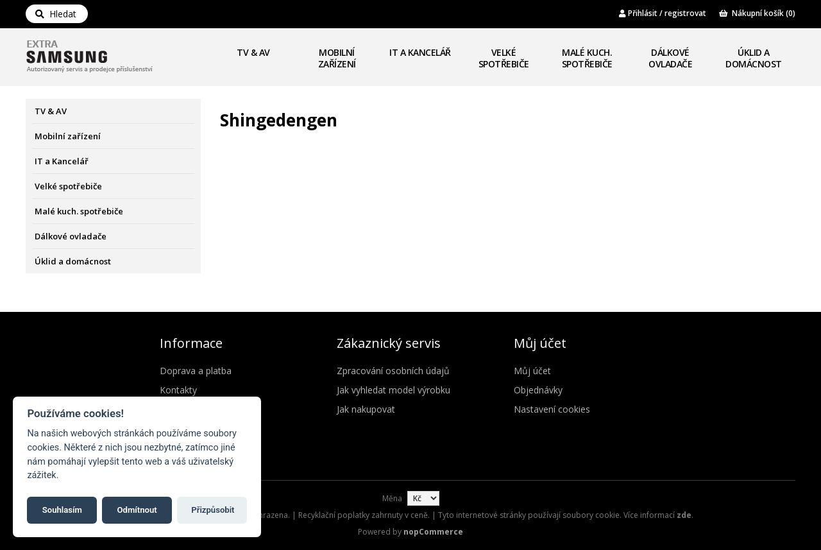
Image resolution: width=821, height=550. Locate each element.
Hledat (55, 14)
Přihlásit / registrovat (662, 13)
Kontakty (178, 390)
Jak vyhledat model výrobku (393, 390)
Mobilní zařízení (337, 58)
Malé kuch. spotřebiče (587, 58)
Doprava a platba (196, 371)
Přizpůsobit (212, 510)
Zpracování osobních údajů (393, 371)
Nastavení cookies (552, 409)
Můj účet (532, 371)
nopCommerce (433, 531)
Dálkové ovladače (670, 58)
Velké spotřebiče (503, 58)
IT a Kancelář (420, 52)
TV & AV (253, 52)
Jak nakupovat (366, 409)
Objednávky (538, 390)
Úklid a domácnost (753, 58)
